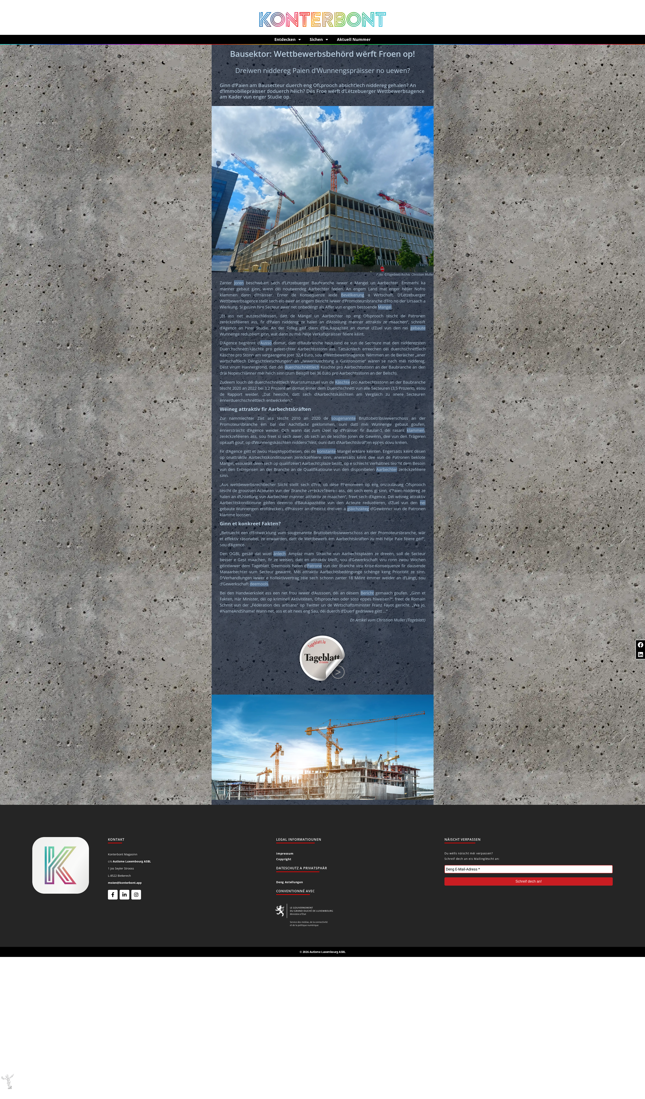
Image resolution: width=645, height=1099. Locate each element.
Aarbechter (386, 469)
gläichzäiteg (358, 508)
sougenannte (343, 418)
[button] (640, 644)
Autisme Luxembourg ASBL (132, 861)
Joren (239, 283)
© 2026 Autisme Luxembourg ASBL (323, 952)
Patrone (314, 565)
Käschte (342, 382)
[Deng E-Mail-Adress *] (528, 869)
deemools (259, 584)
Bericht (367, 593)
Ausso (266, 343)
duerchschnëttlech (302, 367)
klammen (415, 430)
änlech (279, 553)
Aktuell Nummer (354, 39)
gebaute (417, 328)
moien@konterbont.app (125, 883)
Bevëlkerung (352, 295)
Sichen (319, 39)
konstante (326, 451)
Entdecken (288, 39)
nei (422, 502)
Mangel (385, 307)
